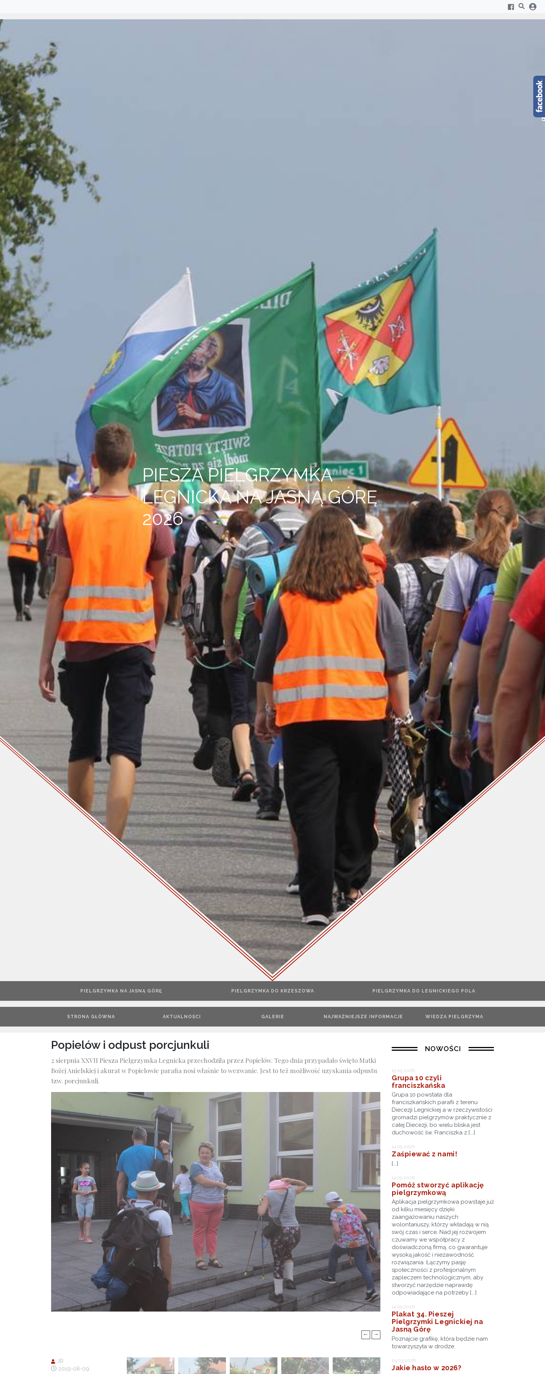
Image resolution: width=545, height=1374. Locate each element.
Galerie (272, 1016)
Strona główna (91, 1016)
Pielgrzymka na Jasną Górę (121, 991)
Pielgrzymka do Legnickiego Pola (423, 991)
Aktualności (182, 1016)
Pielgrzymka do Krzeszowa (272, 991)
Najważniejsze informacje (363, 1016)
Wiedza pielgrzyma (454, 1016)
